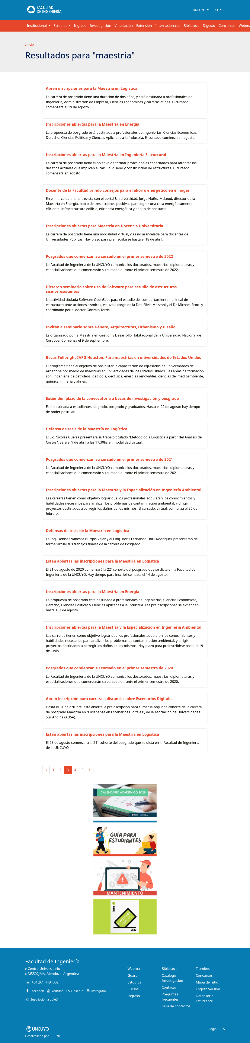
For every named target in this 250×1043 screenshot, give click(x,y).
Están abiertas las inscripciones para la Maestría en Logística (102, 561)
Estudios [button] (61, 25)
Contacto (169, 987)
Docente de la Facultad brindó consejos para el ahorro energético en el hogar (117, 190)
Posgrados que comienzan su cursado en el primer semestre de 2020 (109, 667)
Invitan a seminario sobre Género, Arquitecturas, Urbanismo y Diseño (111, 326)
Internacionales (167, 25)
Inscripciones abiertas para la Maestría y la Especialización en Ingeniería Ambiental (123, 489)
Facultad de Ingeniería (52, 961)
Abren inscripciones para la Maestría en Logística (91, 88)
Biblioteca (191, 25)
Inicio (29, 44)
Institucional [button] (37, 25)
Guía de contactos (176, 1006)
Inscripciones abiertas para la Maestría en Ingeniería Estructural (106, 154)
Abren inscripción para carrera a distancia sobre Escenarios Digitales (109, 698)
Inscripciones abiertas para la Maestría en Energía (92, 124)
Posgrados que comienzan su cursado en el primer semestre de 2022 (109, 256)
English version (208, 989)
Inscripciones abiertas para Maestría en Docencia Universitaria (104, 225)
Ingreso (80, 25)
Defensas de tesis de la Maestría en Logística (87, 530)
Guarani (134, 975)
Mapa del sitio (207, 982)
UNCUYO (199, 10)
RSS (222, 1029)
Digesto (209, 25)
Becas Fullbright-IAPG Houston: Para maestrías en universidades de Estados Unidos (123, 357)
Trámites (203, 968)
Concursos (227, 25)
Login (213, 1029)
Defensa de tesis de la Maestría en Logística (86, 428)
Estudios (134, 982)
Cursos (133, 989)
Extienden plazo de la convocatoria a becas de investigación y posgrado (112, 398)
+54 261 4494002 (44, 982)
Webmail (135, 968)
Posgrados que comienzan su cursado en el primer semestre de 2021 (109, 459)
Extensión (144, 25)
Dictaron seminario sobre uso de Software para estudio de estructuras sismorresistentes (111, 289)
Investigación (100, 25)
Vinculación (124, 25)
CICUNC (55, 1036)
